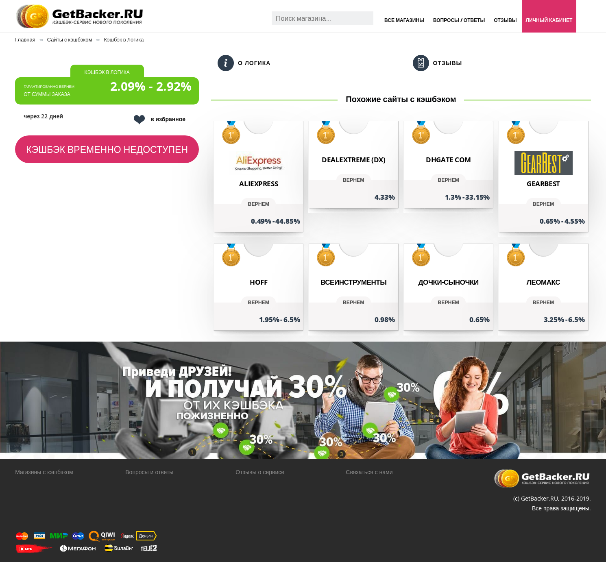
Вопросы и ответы (149, 472)
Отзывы (505, 20)
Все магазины (404, 20)
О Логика (244, 63)
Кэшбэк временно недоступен (107, 149)
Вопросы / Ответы (459, 20)
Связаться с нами (369, 472)
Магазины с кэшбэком (44, 472)
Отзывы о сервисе (259, 472)
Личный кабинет (549, 20)
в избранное (159, 119)
